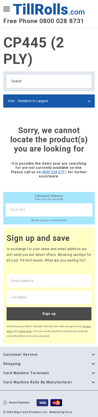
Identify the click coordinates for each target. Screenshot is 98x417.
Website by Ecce (60, 412)
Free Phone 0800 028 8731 (43, 21)
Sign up (49, 314)
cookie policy (25, 331)
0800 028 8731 (54, 172)
